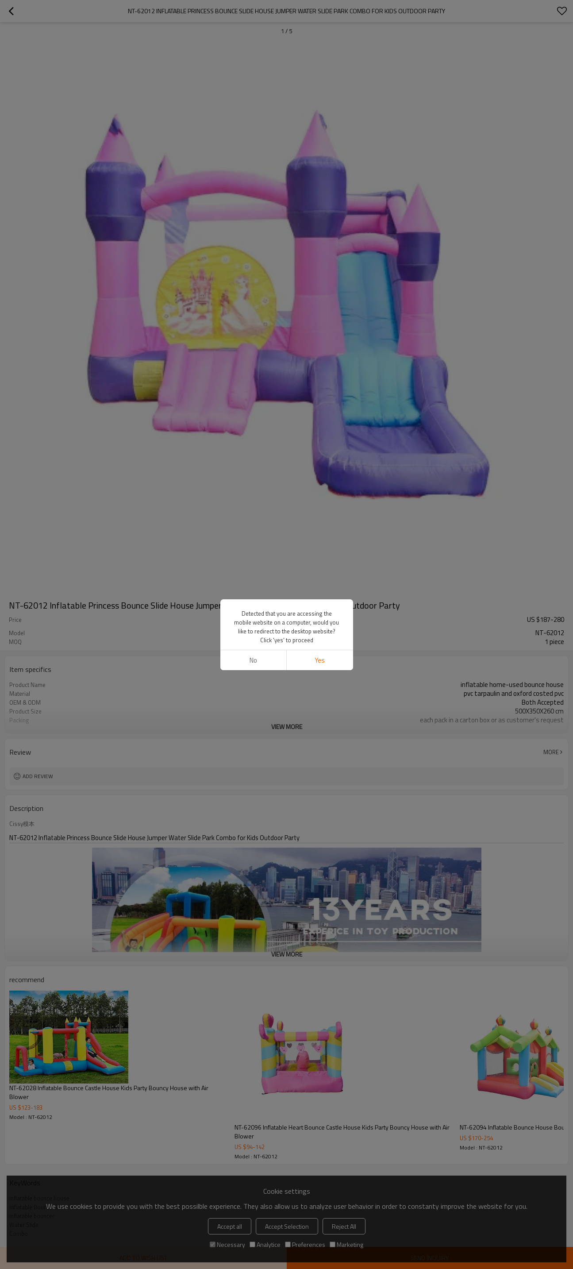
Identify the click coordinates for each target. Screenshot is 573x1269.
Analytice (265, 1244)
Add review (38, 776)
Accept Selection (287, 1226)
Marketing (346, 1244)
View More (286, 726)
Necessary (227, 1244)
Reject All (344, 1226)
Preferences (305, 1244)
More (551, 752)
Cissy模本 (22, 823)
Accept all (229, 1226)
